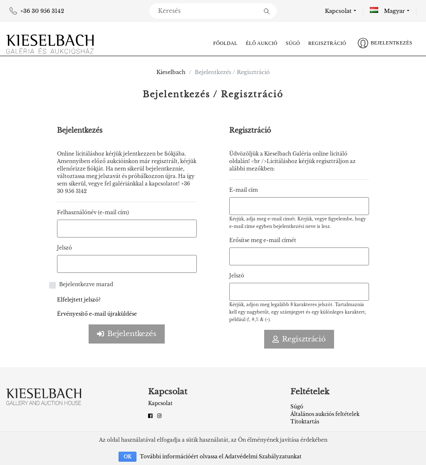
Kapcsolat (338, 11)
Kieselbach (171, 72)
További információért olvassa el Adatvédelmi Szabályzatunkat (221, 456)
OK (127, 457)
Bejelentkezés (126, 333)
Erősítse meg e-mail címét (262, 240)
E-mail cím (243, 190)
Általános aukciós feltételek (324, 414)
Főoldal (225, 43)
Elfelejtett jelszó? (79, 300)
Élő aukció (261, 43)
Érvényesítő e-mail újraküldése (97, 314)
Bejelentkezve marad (86, 284)
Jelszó (64, 248)
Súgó (293, 43)
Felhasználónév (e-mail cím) (93, 212)
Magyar (387, 11)
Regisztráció (327, 43)
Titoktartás (304, 421)
